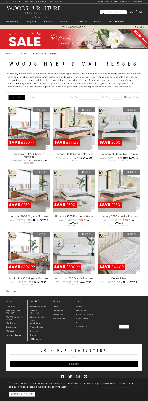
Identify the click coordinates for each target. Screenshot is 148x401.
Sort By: (85, 97)
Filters (16, 97)
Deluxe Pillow (119, 278)
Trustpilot (139, 27)
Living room (31, 22)
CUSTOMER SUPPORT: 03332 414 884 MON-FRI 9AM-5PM (118, 2)
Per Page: (112, 97)
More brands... (60, 319)
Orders (79, 307)
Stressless (58, 315)
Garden (64, 22)
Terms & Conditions (35, 322)
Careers (10, 331)
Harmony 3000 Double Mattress (74, 216)
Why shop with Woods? (13, 312)
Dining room (12, 22)
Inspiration (11, 327)
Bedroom (48, 22)
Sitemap (34, 331)
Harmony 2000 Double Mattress (119, 154)
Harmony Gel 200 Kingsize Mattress (28, 155)
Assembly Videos (38, 307)
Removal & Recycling (35, 312)
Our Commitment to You (14, 318)
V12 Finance (35, 339)
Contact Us (81, 326)
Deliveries (81, 311)
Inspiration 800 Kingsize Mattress (28, 278)
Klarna (33, 335)
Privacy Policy (36, 327)
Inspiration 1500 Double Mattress (74, 278)
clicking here (59, 386)
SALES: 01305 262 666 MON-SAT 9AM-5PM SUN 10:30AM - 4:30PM (34, 2)
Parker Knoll (58, 311)
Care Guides (82, 319)
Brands (97, 22)
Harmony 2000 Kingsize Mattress (29, 216)
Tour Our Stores (13, 335)
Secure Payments (38, 317)
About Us (10, 307)
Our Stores (11, 323)
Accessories (81, 22)
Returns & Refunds (85, 315)
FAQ (78, 323)
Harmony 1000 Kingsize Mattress (74, 154)
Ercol (55, 307)
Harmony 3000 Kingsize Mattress (119, 216)
